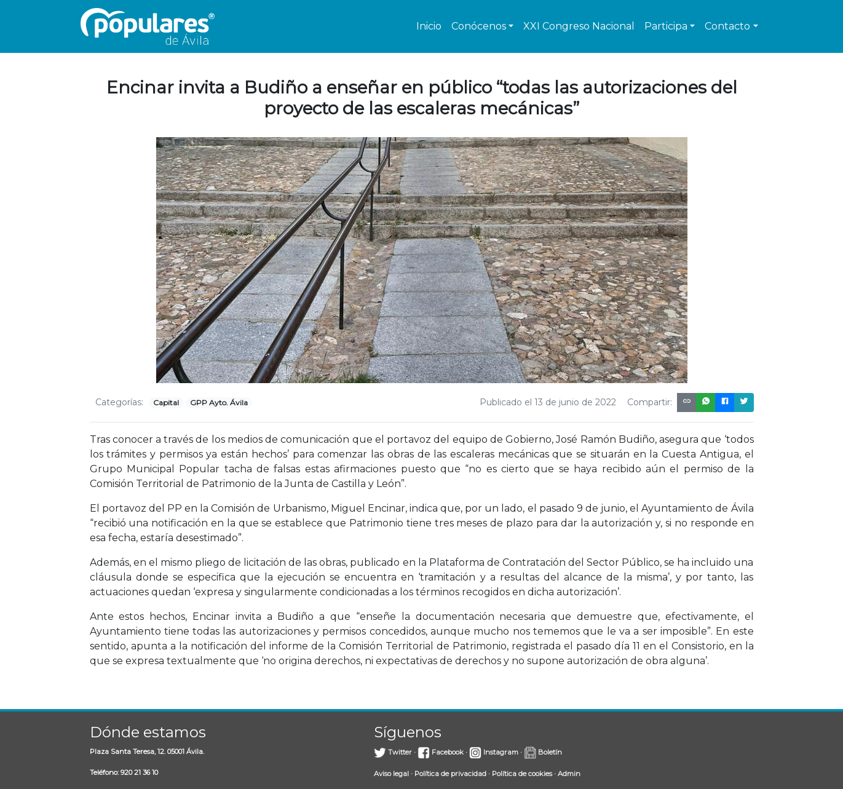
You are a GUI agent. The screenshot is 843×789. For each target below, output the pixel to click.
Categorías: (119, 402)
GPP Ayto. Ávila (219, 402)
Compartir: (649, 402)
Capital (166, 402)
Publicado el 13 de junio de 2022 (548, 402)
